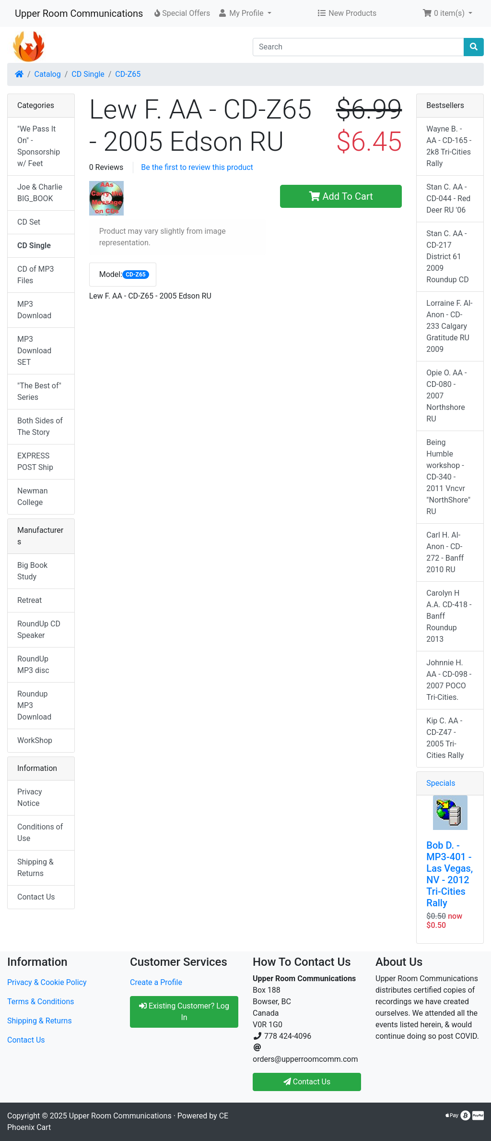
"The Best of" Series (39, 391)
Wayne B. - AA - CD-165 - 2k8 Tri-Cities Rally (448, 146)
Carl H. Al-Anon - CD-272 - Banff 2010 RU (445, 552)
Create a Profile (156, 982)
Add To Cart (341, 196)
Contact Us (36, 896)
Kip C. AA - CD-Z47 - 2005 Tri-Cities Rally (445, 738)
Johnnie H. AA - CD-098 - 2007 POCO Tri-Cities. (448, 680)
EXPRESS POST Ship (35, 461)
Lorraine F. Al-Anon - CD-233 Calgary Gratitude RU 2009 (449, 326)
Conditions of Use (40, 832)
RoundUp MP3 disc (33, 664)
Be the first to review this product (197, 167)
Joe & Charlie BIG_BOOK (39, 192)
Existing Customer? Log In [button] (184, 1011)
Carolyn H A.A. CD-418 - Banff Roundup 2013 (448, 616)
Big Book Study (32, 571)
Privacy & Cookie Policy (47, 982)
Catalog (48, 74)
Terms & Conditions (40, 1001)
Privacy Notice (29, 797)
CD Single (87, 74)
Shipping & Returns (35, 867)
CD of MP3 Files (35, 274)
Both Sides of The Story (40, 426)
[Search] (358, 47)
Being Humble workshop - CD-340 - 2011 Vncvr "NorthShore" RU (448, 477)
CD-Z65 (127, 74)
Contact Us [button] (307, 1081)
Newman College (32, 496)
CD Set (28, 222)
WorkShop (34, 740)
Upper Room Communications (79, 13)
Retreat (29, 600)
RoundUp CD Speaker (38, 629)
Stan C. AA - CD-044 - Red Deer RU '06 (448, 198)
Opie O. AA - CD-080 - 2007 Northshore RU (446, 395)
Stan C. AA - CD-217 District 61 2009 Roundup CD (447, 256)
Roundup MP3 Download (34, 705)
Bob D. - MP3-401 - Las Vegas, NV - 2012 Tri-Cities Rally (449, 874)
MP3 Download (34, 310)
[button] (244, 13)
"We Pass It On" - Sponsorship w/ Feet (38, 146)
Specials (440, 783)
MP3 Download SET (34, 351)
